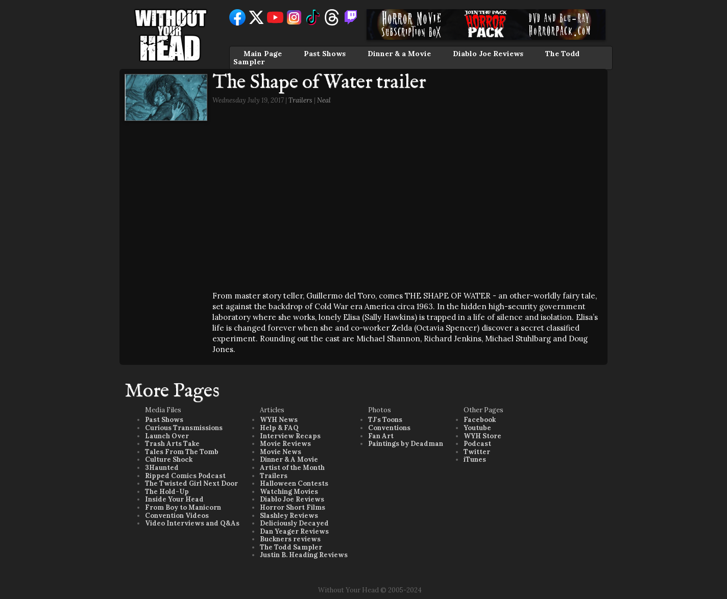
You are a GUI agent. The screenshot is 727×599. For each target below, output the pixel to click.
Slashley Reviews (289, 515)
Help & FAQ (279, 427)
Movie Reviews (285, 443)
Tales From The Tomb (182, 451)
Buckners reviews (290, 539)
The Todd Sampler (291, 547)
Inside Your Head (174, 499)
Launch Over (167, 436)
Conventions (389, 427)
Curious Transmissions (184, 427)
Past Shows (325, 53)
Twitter (477, 451)
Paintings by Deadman (405, 443)
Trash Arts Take (172, 443)
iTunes (475, 459)
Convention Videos (177, 515)
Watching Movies (289, 491)
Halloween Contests (294, 483)
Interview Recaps (290, 436)
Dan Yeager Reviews (294, 531)
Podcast (477, 443)
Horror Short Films (292, 507)
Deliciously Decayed (294, 523)
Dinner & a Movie (399, 53)
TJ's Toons (385, 419)
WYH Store (482, 436)
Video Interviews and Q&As (192, 523)
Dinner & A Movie (289, 459)
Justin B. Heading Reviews (304, 555)
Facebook (480, 419)
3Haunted (162, 467)
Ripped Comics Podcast (185, 475)
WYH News (279, 419)
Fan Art (381, 436)
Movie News (280, 451)
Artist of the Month (292, 467)
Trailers (300, 100)
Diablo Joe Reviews (488, 53)
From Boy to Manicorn (183, 507)
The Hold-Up (167, 491)
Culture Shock (168, 459)
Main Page (263, 53)
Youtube (477, 427)
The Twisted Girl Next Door (191, 483)
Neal (324, 100)
